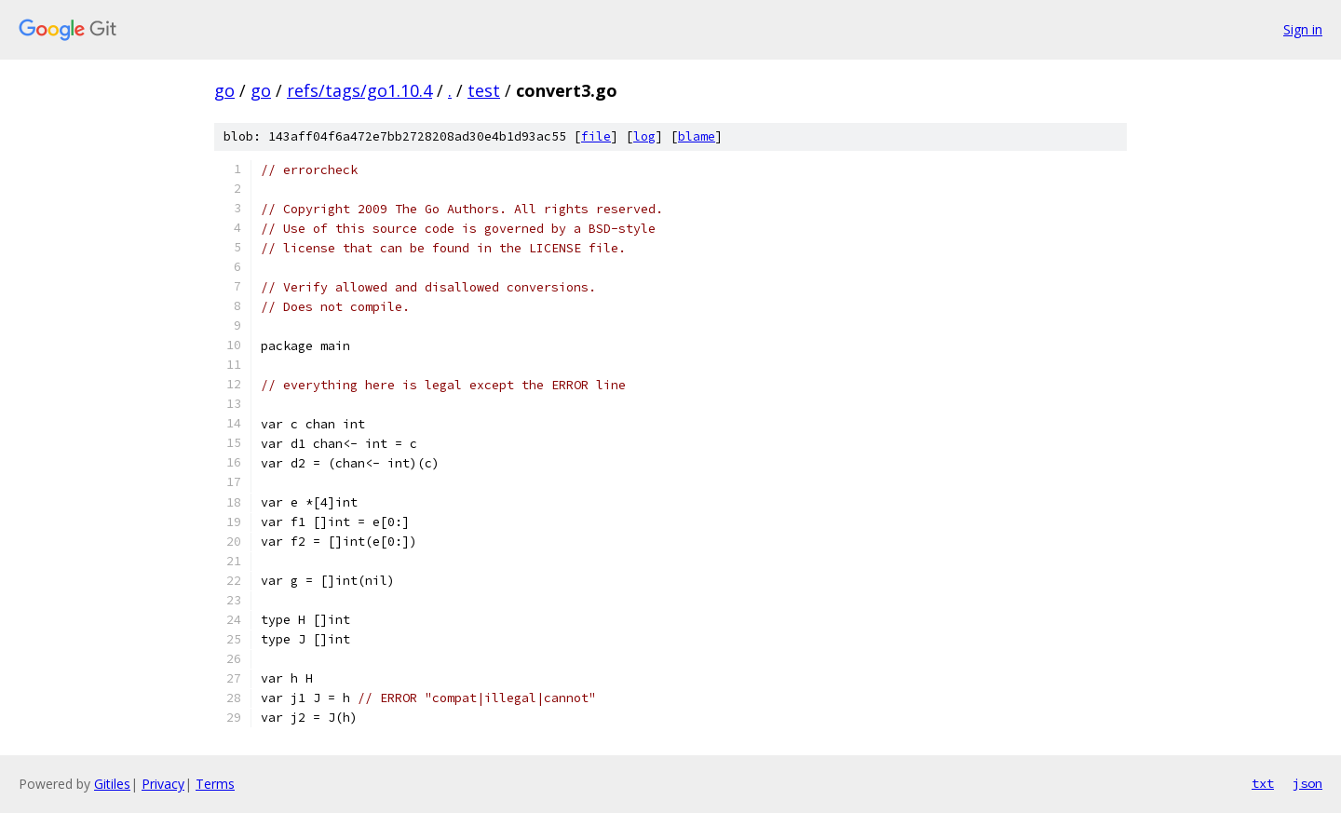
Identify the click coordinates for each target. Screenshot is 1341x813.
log (644, 136)
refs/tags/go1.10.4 (359, 90)
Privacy (163, 784)
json (1307, 783)
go (224, 90)
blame (696, 136)
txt (1263, 783)
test (483, 90)
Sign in (1302, 29)
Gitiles (112, 784)
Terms (215, 784)
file (596, 136)
